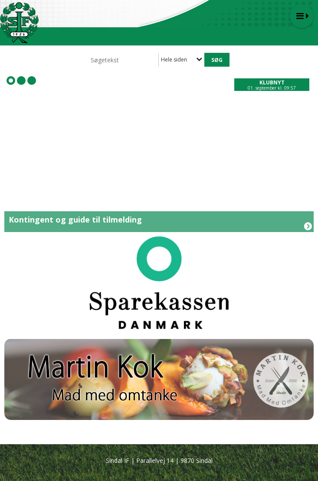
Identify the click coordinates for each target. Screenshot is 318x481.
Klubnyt (272, 82)
